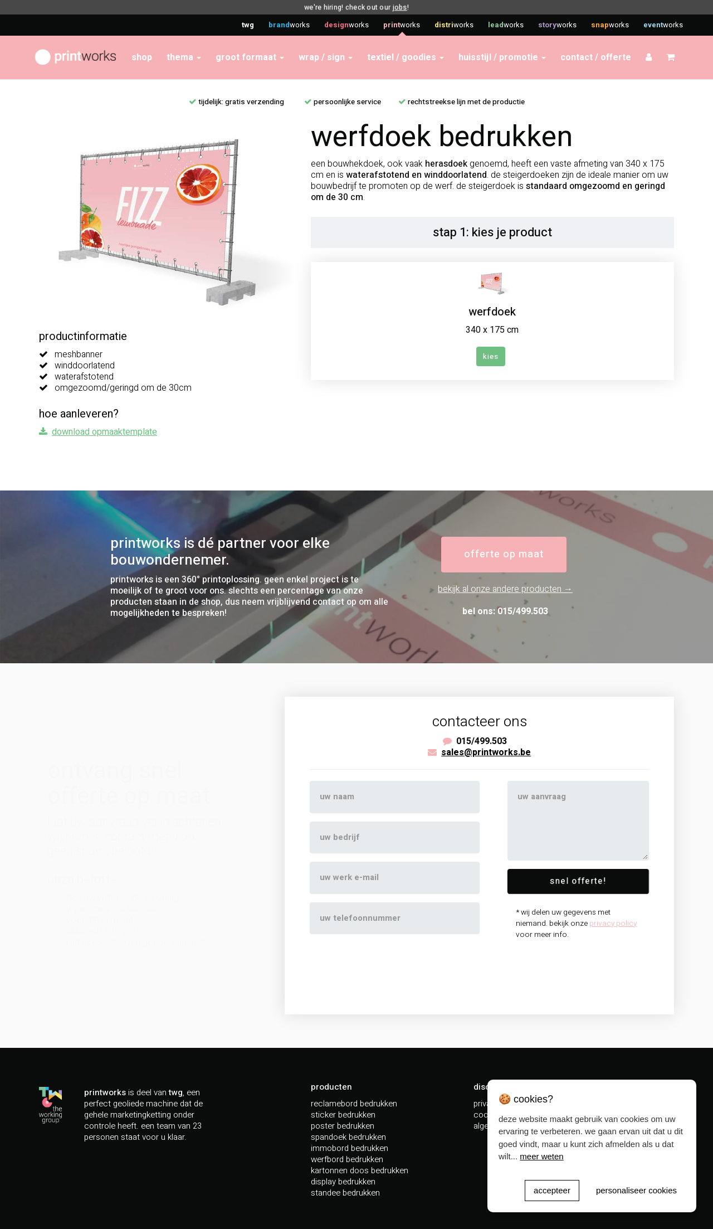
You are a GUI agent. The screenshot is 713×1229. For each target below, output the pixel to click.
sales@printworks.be (486, 752)
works (289, 25)
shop (141, 57)
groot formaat (250, 57)
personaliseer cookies (636, 1190)
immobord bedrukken (349, 1148)
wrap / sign (326, 57)
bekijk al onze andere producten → (505, 589)
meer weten (541, 1156)
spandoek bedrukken (348, 1137)
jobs (399, 7)
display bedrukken (343, 1181)
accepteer (552, 1190)
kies (491, 356)
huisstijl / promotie (502, 57)
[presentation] (394, 967)
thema (184, 57)
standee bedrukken (345, 1193)
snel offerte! (578, 881)
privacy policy (613, 923)
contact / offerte (595, 57)
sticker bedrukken (343, 1115)
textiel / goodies (405, 57)
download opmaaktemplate (104, 432)
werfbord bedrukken (347, 1159)
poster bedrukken (342, 1126)
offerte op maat (504, 554)
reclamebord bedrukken (354, 1103)
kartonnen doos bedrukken (359, 1170)
